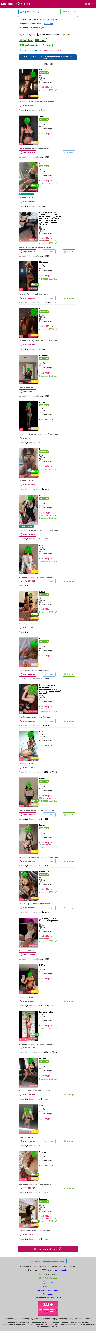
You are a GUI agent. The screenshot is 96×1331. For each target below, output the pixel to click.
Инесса (42, 309)
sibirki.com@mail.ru (60, 1270)
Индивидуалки (29, 35)
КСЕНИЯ (42, 1059)
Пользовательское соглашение (48, 1298)
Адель (42, 402)
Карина (42, 778)
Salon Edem (44, 872)
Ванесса (42, 70)
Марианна (43, 262)
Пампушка (43, 356)
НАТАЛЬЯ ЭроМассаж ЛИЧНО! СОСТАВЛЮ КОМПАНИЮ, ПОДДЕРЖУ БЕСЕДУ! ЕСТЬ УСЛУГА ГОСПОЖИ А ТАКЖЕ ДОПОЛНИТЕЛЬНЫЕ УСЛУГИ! (50, 219)
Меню (87, 4)
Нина (41, 449)
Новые (43, 40)
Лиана (42, 163)
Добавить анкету (69, 12)
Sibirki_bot (40, 28)
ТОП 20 (69, 35)
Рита (41, 638)
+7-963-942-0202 (49, 1278)
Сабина (42, 496)
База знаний (48, 1287)
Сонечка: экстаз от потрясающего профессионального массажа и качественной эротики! (50, 689)
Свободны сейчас (38, 45)
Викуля (42, 825)
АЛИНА (42, 592)
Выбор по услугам (55, 50)
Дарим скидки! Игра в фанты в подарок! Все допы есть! (48, 921)
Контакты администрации (48, 1290)
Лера (41, 545)
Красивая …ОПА (46, 1012)
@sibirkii (49, 1282)
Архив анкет (48, 1294)
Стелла (42, 1152)
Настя (41, 732)
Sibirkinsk (49, 23)
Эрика (41, 116)
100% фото (27, 40)
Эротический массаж (50, 35)
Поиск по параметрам (32, 50)
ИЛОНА (42, 965)
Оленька (43, 1199)
